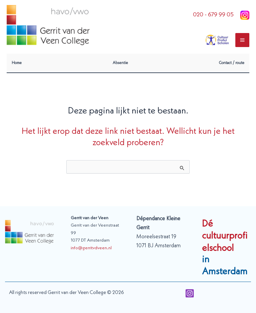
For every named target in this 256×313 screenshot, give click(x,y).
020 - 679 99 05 (213, 15)
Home (17, 63)
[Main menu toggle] (242, 40)
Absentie (120, 63)
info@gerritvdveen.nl (91, 248)
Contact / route (231, 63)
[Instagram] (189, 293)
